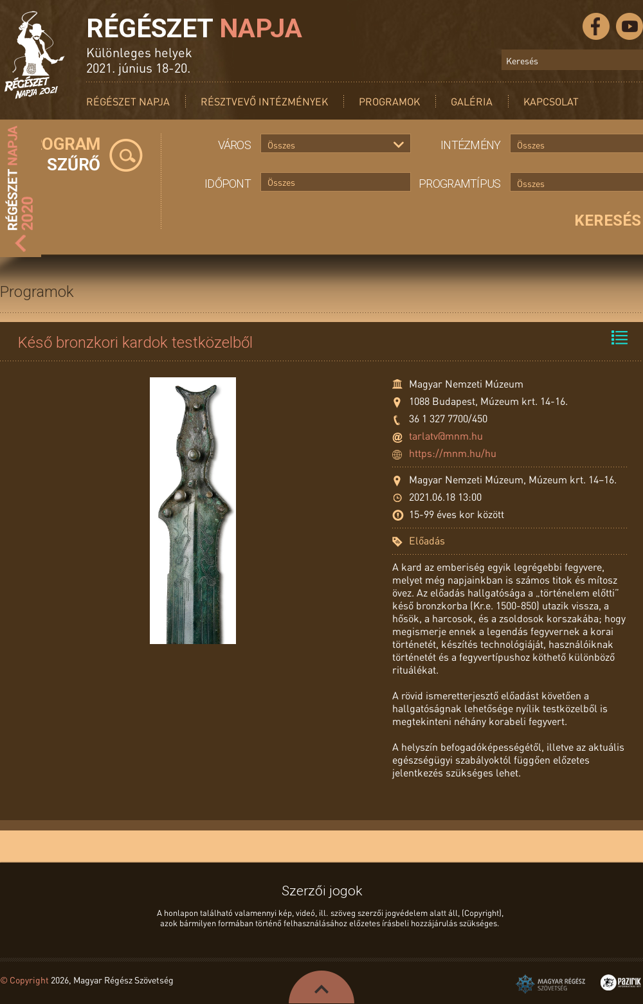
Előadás (427, 540)
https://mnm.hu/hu (452, 453)
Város (234, 145)
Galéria (472, 101)
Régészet (194, 28)
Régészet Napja (128, 101)
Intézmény (470, 145)
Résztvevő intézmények (264, 101)
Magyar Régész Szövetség (550, 984)
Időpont (227, 183)
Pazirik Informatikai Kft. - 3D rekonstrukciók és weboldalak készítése (621, 982)
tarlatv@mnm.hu (446, 435)
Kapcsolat (551, 101)
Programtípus (459, 183)
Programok (389, 101)
